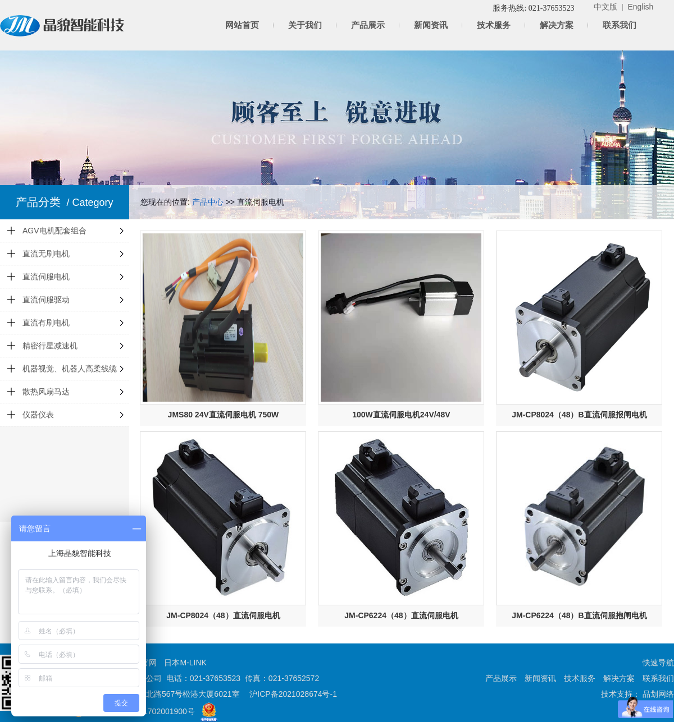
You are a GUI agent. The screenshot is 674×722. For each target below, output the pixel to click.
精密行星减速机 (50, 345)
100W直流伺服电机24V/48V (401, 414)
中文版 (605, 7)
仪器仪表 (38, 414)
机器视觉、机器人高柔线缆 (69, 368)
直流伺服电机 (46, 276)
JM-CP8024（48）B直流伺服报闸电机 (579, 414)
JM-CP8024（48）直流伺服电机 (223, 615)
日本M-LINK (185, 662)
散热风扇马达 (46, 391)
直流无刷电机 (46, 253)
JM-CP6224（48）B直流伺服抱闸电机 (579, 615)
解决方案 (556, 25)
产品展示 (368, 25)
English (640, 6)
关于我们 (305, 25)
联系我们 (619, 25)
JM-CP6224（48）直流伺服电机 (401, 615)
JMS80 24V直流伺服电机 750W (223, 414)
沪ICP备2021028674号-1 (293, 693)
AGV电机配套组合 (54, 230)
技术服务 (494, 25)
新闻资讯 (431, 25)
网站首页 (242, 25)
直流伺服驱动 (46, 299)
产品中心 (208, 201)
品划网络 (657, 693)
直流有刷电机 (46, 322)
